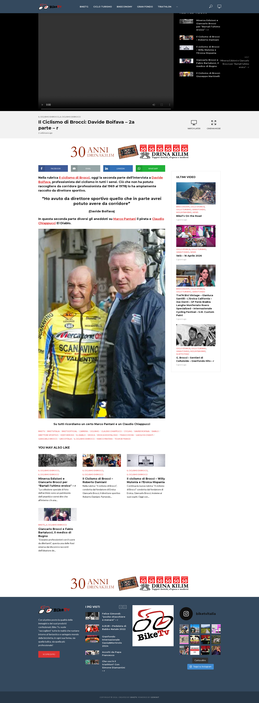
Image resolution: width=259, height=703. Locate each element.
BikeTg (84, 6)
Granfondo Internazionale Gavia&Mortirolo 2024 (112, 641)
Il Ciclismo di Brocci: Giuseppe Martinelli (208, 75)
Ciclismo (94, 431)
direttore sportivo (48, 435)
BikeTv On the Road (189, 215)
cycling (128, 431)
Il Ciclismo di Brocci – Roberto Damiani (208, 38)
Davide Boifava (141, 431)
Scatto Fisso (182, 354)
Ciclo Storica (198, 206)
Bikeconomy (124, 6)
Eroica (91, 435)
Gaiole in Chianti (144, 435)
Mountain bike (184, 212)
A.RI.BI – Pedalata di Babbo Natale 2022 (114, 627)
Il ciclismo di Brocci (48, 116)
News (195, 212)
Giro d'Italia (65, 439)
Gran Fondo (145, 6)
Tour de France (123, 439)
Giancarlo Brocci (47, 439)
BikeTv (41, 431)
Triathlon (164, 6)
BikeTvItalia (53, 431)
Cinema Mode (214, 125)
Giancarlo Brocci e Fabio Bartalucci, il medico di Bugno (207, 63)
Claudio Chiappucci (111, 431)
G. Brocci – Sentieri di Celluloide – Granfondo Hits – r (195, 359)
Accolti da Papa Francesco (111, 653)
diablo (155, 431)
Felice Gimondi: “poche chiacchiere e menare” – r (113, 616)
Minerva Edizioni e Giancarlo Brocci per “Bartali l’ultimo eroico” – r (208, 25)
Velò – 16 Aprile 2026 (189, 255)
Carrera (83, 431)
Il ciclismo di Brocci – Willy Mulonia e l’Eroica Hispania (207, 49)
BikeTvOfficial (69, 431)
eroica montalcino (107, 435)
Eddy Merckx (67, 435)
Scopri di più (49, 654)
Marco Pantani (124, 219)
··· (177, 6)
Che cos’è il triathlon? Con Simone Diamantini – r (113, 666)
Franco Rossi (127, 435)
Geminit (155, 697)
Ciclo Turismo (102, 6)
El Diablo (81, 435)
